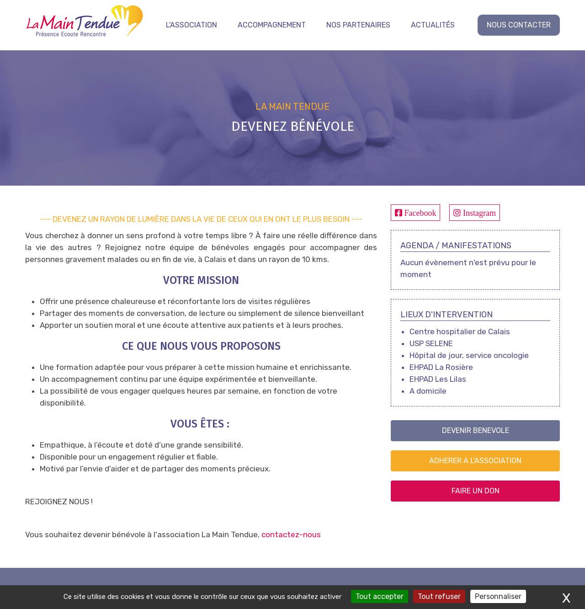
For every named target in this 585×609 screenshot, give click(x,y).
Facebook (419, 212)
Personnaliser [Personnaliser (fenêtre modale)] (498, 596)
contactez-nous (291, 534)
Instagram (478, 212)
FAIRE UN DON (476, 490)
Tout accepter (380, 596)
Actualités (433, 25)
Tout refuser (439, 596)
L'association (191, 25)
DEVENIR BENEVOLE (475, 430)
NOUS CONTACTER (519, 25)
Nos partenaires (358, 25)
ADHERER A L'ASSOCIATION (475, 460)
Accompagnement (272, 25)
